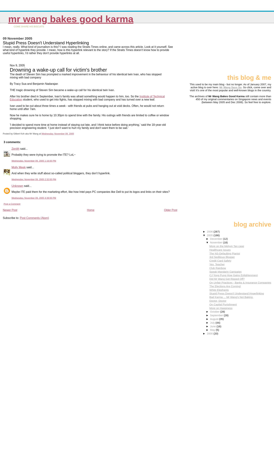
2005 (210, 235)
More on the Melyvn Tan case (226, 246)
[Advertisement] (253, 50)
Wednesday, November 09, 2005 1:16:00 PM (34, 161)
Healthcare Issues (220, 249)
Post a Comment (12, 204)
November (216, 242)
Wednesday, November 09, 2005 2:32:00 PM (34, 179)
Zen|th (15, 148)
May (213, 329)
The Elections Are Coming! (225, 286)
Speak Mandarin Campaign (225, 271)
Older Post (170, 210)
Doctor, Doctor (217, 300)
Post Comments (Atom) (34, 217)
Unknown (17, 185)
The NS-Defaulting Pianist (224, 253)
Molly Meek (19, 167)
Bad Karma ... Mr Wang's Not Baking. (231, 297)
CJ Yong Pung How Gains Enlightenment (233, 275)
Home (90, 210)
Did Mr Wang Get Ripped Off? (227, 278)
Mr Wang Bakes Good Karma (70, 19)
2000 (210, 333)
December (216, 238)
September (217, 315)
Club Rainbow (217, 268)
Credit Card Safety (220, 260)
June (213, 326)
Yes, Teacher (217, 264)
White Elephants (219, 289)
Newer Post (10, 210)
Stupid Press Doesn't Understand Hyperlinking (236, 293)
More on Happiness (220, 308)
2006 (210, 231)
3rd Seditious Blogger (222, 256)
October (215, 311)
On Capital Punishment (223, 304)
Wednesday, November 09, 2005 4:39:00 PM (34, 198)
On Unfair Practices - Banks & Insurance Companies (240, 282)
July (212, 322)
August (214, 318)
